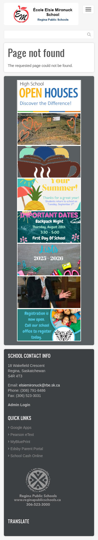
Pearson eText (22, 435)
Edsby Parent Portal (26, 449)
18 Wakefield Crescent (26, 365)
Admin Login (19, 405)
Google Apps (20, 427)
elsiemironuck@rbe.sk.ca (39, 385)
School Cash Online (26, 456)
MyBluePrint (20, 442)
